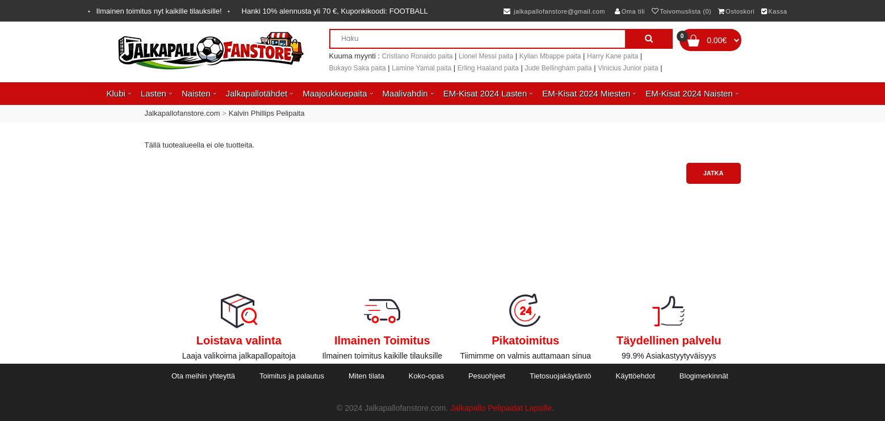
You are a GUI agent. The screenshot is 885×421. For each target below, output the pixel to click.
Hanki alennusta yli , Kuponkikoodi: (335, 11)
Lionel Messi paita (486, 56)
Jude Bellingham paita (558, 68)
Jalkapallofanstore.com (182, 113)
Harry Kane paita (612, 56)
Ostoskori (736, 11)
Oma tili (630, 11)
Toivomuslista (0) (682, 11)
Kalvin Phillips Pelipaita (267, 113)
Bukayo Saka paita (357, 68)
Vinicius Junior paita (628, 68)
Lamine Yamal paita (421, 68)
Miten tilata (366, 376)
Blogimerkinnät (704, 376)
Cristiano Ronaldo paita (417, 56)
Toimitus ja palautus (291, 376)
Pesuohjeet (486, 376)
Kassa (774, 11)
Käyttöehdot (635, 376)
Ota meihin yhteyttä (203, 376)
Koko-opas (426, 376)
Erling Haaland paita (488, 68)
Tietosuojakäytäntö (561, 376)
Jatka (713, 173)
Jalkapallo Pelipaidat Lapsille (501, 407)
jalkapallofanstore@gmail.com (554, 11)
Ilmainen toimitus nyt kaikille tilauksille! (159, 11)
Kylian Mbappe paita (550, 56)
